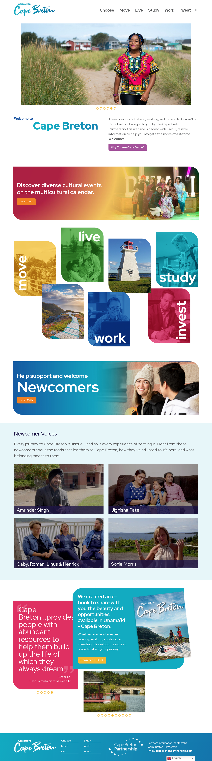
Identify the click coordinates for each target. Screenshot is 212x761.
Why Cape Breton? (127, 147)
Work (169, 10)
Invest (185, 10)
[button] (38, 692)
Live (139, 10)
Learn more (26, 201)
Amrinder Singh (33, 510)
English (174, 758)
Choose (107, 10)
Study (153, 10)
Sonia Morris (123, 564)
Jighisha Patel (125, 510)
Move (124, 10)
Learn (27, 400)
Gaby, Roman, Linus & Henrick (48, 564)
